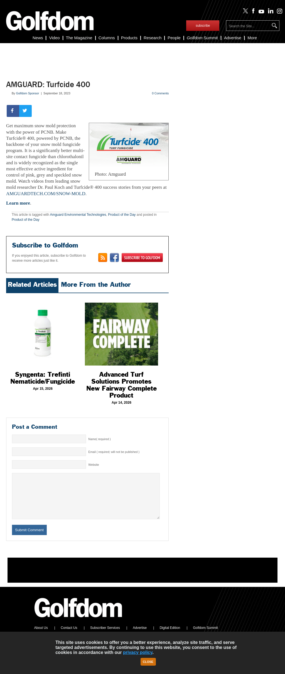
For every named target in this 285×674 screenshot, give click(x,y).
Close (148, 661)
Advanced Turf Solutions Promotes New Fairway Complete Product (121, 385)
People (174, 37)
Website (93, 464)
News (38, 37)
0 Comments (160, 93)
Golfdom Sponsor (27, 93)
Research (152, 37)
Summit (202, 37)
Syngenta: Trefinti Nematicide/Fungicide (42, 378)
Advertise (233, 37)
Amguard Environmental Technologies (78, 215)
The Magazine (79, 37)
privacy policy (138, 652)
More (252, 37)
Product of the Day (122, 215)
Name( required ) (99, 439)
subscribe (203, 26)
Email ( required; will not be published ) (113, 452)
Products (129, 37)
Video (54, 37)
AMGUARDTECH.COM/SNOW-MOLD (45, 193)
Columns (107, 37)
